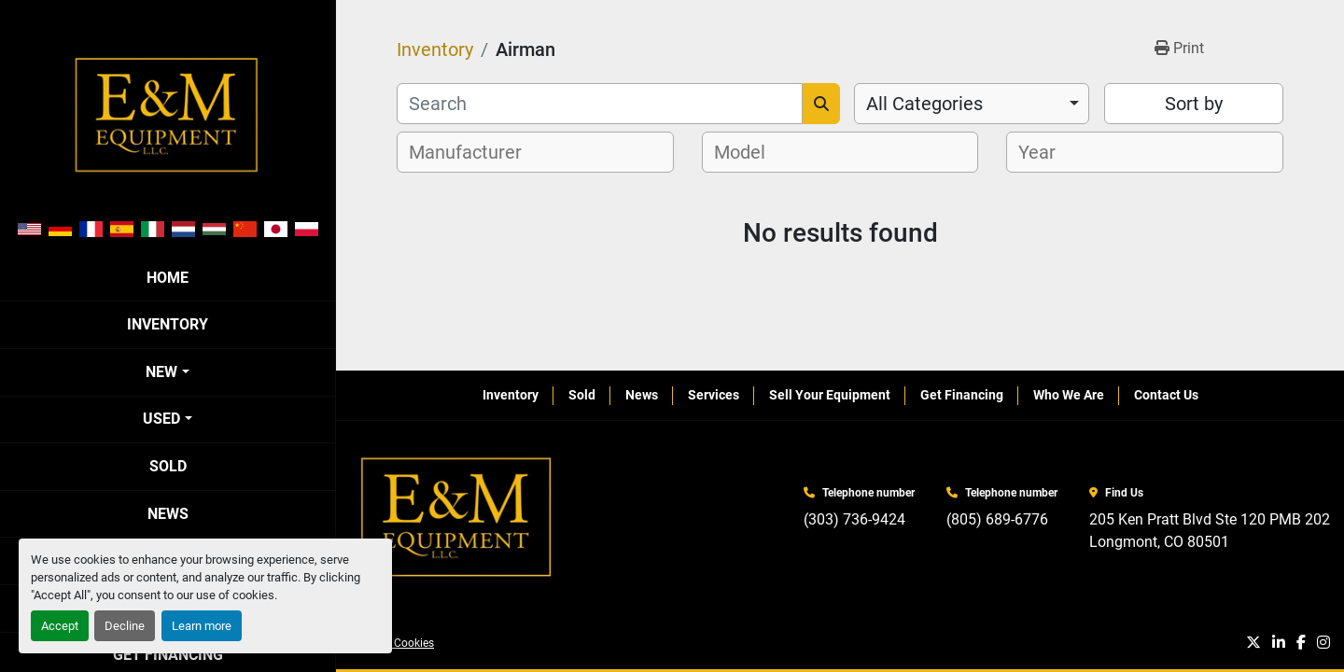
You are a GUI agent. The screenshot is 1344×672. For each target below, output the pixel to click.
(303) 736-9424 (854, 519)
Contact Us (1166, 394)
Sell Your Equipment (829, 394)
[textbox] (475, 152)
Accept (59, 626)
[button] (167, 372)
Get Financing (961, 394)
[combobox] (971, 103)
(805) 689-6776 (997, 519)
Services (713, 394)
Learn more (201, 626)
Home (168, 278)
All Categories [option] (924, 103)
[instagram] (1323, 643)
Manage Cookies (392, 643)
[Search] (600, 103)
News (168, 514)
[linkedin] (1278, 643)
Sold (168, 466)
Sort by (1194, 103)
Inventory (167, 324)
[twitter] (1253, 643)
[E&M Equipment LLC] (457, 517)
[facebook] (1301, 643)
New (161, 372)
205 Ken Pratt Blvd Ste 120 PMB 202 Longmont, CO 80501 (1209, 531)
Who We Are (1068, 394)
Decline (125, 626)
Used (161, 418)
